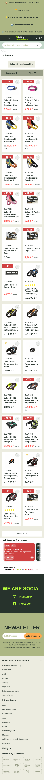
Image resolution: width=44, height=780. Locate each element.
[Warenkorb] (40, 38)
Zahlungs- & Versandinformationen (15, 739)
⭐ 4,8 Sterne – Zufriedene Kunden (22, 17)
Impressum (6, 687)
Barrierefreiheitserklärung (11, 665)
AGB (4, 674)
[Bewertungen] (32, 286)
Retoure (5, 678)
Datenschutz (6, 670)
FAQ (4, 705)
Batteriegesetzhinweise (10, 691)
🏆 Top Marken (22, 10)
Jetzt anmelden (33, 636)
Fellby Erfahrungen (9, 709)
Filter (32, 73)
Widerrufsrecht (7, 695)
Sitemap (5, 682)
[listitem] (19, 552)
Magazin (5, 735)
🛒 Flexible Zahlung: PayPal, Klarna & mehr (22, 32)
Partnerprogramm (8, 731)
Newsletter (6, 743)
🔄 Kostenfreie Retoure (22, 25)
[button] (36, 38)
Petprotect (6, 722)
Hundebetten (7, 714)
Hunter (4, 726)
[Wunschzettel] (9, 38)
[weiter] (29, 534)
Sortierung (11, 73)
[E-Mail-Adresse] (14, 636)
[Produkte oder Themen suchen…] (18, 45)
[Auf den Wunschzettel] (17, 82)
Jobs (4, 718)
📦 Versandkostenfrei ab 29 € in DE (22, 3)
